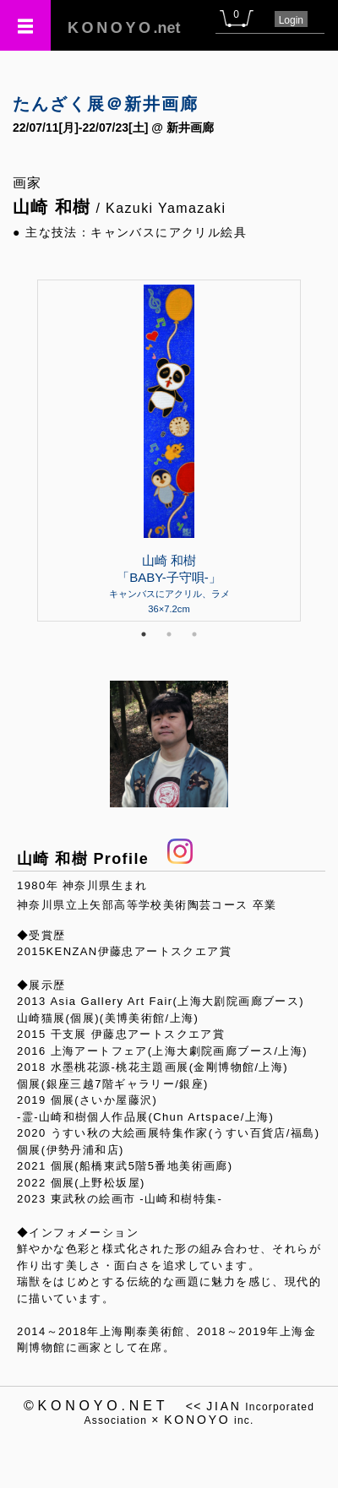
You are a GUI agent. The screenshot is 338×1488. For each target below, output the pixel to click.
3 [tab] (194, 634)
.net (124, 27)
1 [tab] (143, 634)
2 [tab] (169, 634)
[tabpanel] (169, 450)
